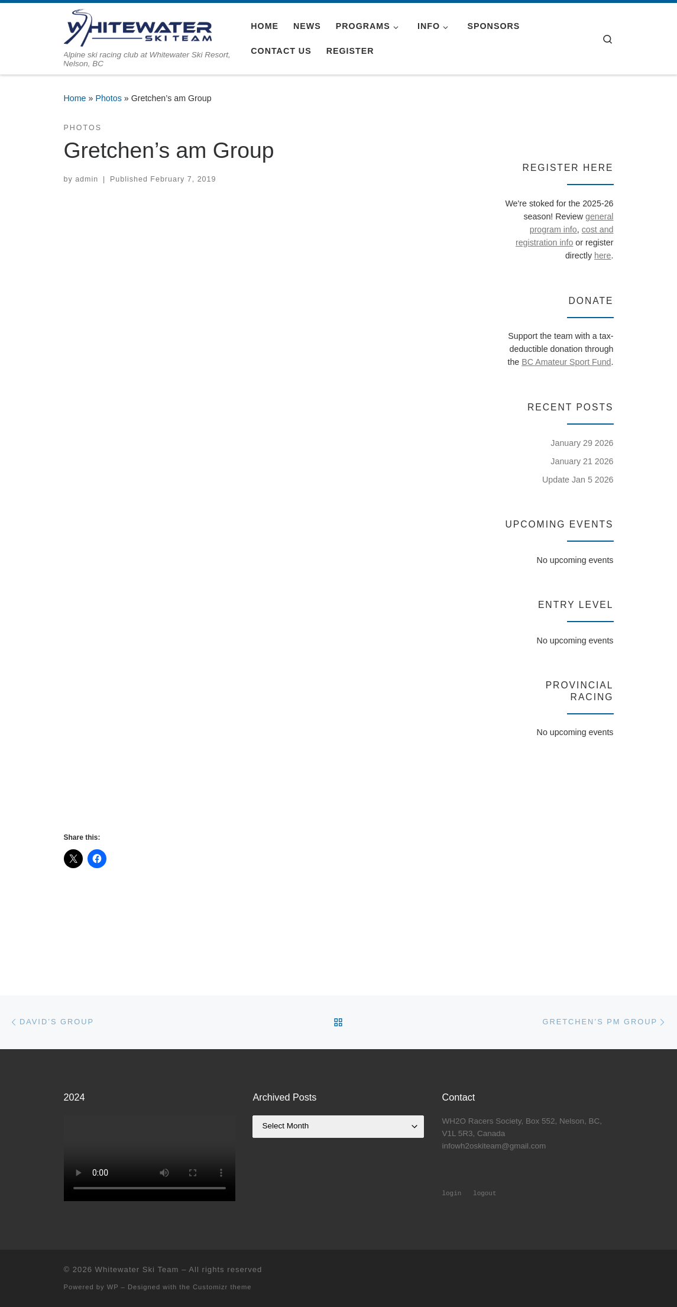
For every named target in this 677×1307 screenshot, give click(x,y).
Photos (108, 98)
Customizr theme (222, 1286)
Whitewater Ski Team (137, 1269)
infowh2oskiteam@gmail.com (494, 1145)
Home (75, 98)
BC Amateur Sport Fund (566, 362)
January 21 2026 (581, 461)
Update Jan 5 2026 (577, 479)
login (451, 1193)
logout (484, 1193)
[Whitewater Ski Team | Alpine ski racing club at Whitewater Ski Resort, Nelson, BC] (138, 26)
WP (113, 1286)
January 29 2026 (581, 443)
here (602, 255)
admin (86, 179)
